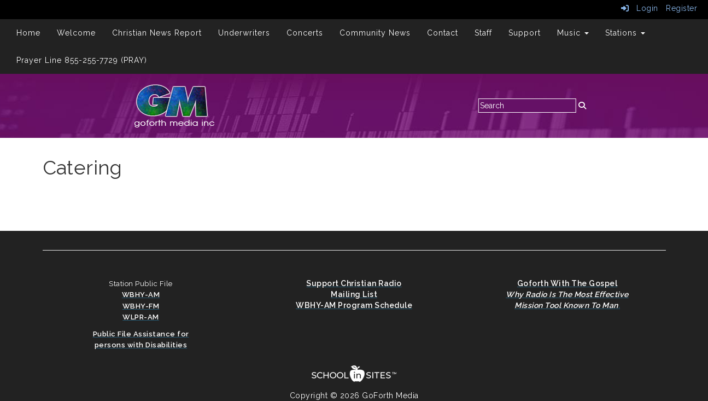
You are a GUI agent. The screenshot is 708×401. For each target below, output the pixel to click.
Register (681, 8)
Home (28, 32)
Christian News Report (157, 32)
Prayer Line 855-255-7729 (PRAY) (81, 60)
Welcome (76, 32)
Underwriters (244, 32)
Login (639, 8)
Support (524, 32)
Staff (483, 32)
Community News (375, 32)
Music (573, 32)
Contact (442, 32)
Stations (625, 32)
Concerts (304, 32)
